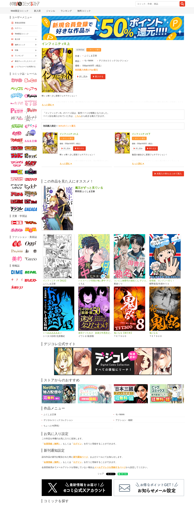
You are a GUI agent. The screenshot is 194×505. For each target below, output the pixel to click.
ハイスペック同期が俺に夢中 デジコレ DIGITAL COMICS (95, 280)
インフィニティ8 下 (141, 134)
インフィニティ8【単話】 (55, 280)
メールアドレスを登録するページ (110, 467)
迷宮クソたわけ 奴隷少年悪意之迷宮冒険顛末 (95, 333)
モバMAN (88, 60)
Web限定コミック (19, 11)
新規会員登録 (20, 23)
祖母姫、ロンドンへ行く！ (162, 280)
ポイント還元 (94, 50)
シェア (101, 473)
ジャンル (50, 11)
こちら (78, 116)
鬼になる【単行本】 (123, 333)
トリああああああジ (52, 333)
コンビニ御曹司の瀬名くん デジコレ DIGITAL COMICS (130, 280)
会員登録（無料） (52, 443)
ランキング (66, 11)
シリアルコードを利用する (25, 67)
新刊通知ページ (80, 457)
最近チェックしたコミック (25, 61)
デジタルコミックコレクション (113, 60)
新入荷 (37, 11)
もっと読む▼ (48, 105)
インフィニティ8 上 (69, 134)
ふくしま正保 (90, 55)
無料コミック (84, 11)
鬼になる (153, 333)
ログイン (77, 443)
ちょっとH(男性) (51, 425)
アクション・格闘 (124, 420)
